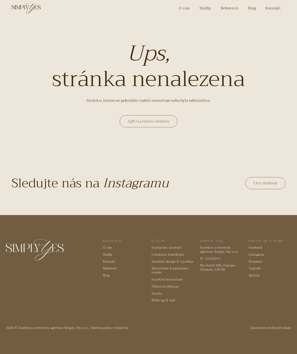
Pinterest (255, 262)
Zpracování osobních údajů (270, 328)
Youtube (255, 268)
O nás (184, 8)
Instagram (256, 255)
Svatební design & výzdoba (172, 262)
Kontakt (273, 8)
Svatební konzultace (167, 279)
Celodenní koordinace (168, 255)
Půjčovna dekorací (165, 286)
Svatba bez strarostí (167, 248)
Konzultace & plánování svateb (170, 270)
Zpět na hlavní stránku (148, 121)
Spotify (254, 275)
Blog (252, 8)
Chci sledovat (265, 183)
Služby (205, 8)
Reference (229, 8)
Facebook (255, 248)
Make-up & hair (163, 300)
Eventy (157, 293)
